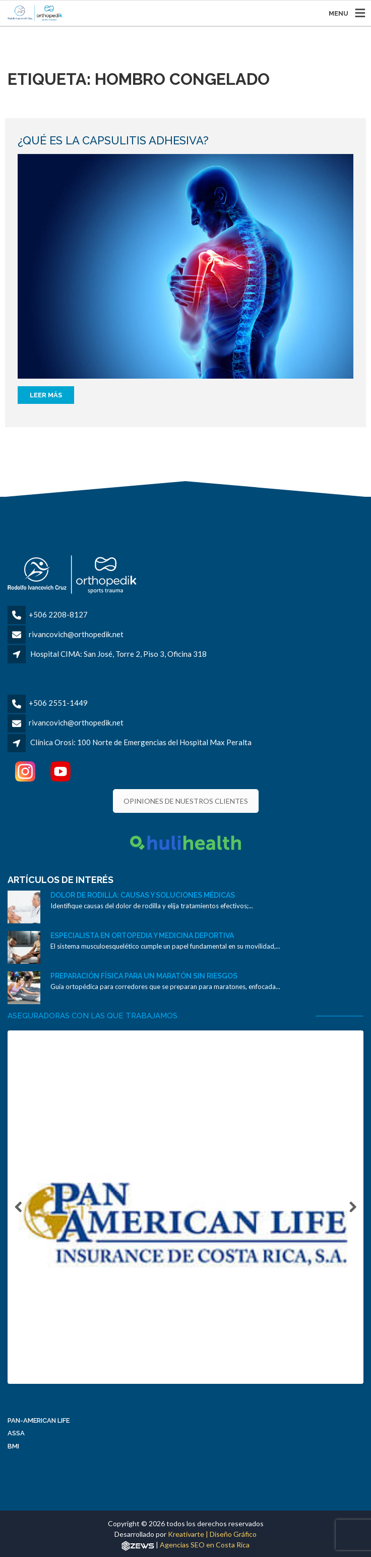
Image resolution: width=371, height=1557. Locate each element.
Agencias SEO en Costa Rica (205, 1547)
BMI (13, 1449)
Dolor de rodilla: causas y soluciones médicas (142, 895)
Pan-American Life (39, 1423)
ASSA (16, 1436)
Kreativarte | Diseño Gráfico (212, 1537)
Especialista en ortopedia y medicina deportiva (142, 935)
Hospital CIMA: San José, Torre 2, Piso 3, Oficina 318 (118, 653)
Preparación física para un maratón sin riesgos (143, 976)
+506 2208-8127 (58, 614)
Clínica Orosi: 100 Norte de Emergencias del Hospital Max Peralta (141, 742)
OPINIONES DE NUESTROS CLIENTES (185, 801)
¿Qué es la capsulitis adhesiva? (113, 140)
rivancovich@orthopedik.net (76, 634)
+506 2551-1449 (58, 702)
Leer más (46, 395)
